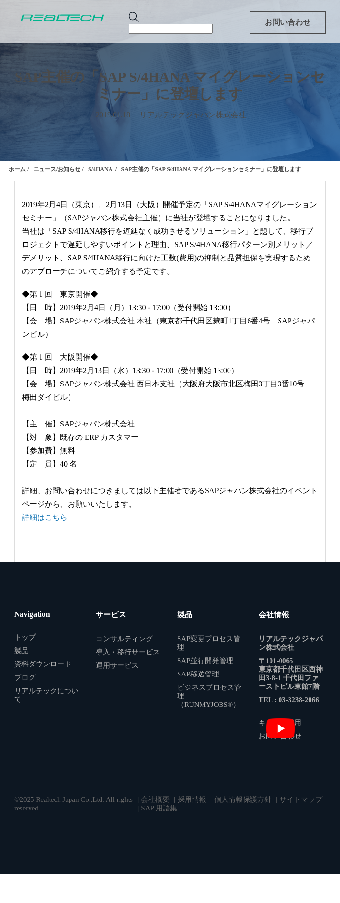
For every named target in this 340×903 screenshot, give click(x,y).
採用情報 (192, 799)
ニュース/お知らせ (56, 169)
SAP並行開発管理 (205, 660)
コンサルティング (124, 639)
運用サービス (117, 665)
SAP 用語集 (159, 808)
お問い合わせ (287, 22)
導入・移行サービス (128, 652)
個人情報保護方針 (242, 799)
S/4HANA (99, 169)
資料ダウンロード (42, 664)
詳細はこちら (45, 517)
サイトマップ (301, 799)
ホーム (16, 169)
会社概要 (155, 799)
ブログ (25, 677)
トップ (25, 637)
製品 (21, 650)
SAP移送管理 (198, 674)
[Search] (171, 29)
